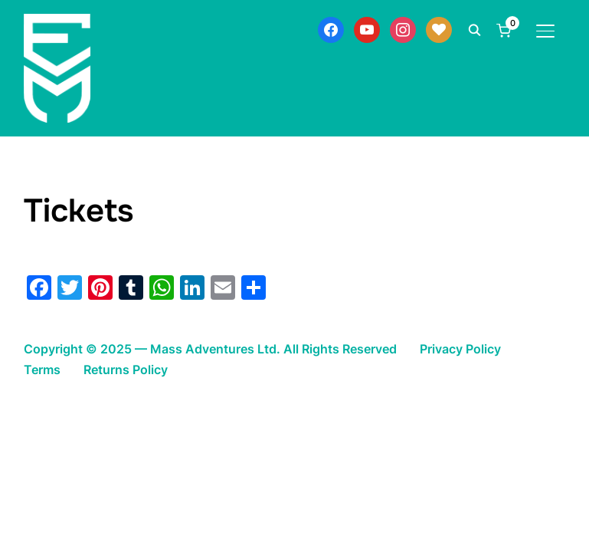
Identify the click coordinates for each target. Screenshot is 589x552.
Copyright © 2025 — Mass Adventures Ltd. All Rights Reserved (210, 348)
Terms (42, 369)
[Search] (474, 29)
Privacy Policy (460, 348)
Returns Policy (125, 369)
